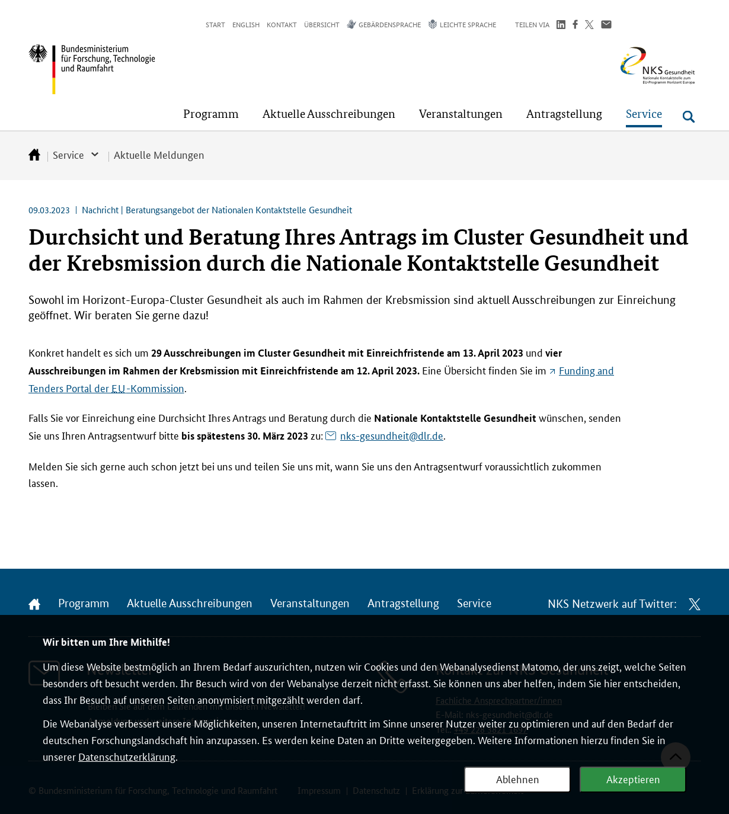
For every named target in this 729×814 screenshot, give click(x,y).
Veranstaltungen (310, 603)
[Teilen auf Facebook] (575, 25)
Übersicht (322, 24)
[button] (211, 114)
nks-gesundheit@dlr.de (391, 435)
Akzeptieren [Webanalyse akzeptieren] (633, 778)
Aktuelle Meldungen (159, 154)
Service (68, 154)
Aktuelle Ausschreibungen (189, 603)
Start (215, 24)
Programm (83, 603)
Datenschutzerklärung (126, 756)
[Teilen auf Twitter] (589, 25)
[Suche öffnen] (689, 116)
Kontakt (282, 24)
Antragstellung (403, 603)
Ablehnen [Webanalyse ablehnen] (517, 778)
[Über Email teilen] (606, 25)
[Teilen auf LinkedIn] (561, 25)
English (246, 24)
